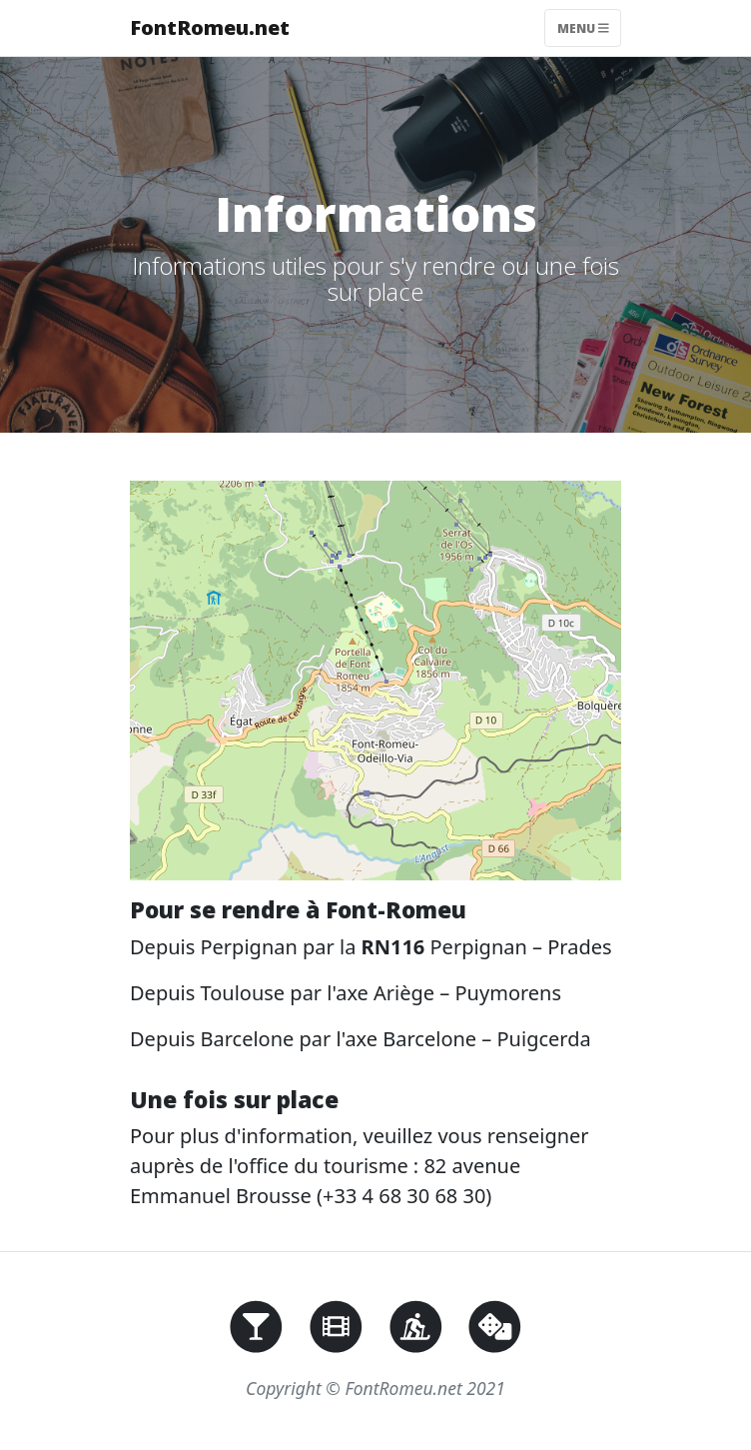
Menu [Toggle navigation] (583, 27)
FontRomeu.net (210, 27)
